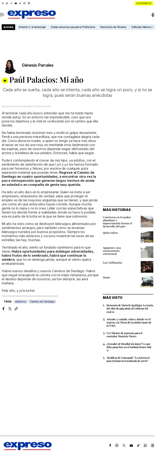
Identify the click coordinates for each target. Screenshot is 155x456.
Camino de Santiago (42, 301)
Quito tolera (110, 232)
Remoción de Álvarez (113, 27)
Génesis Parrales (38, 65)
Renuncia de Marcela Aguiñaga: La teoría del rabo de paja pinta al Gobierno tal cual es (130, 308)
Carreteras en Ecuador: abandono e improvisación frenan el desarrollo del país (117, 221)
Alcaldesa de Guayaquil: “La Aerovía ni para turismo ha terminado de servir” (128, 359)
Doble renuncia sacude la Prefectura (73, 27)
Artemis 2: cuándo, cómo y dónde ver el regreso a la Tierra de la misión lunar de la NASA (129, 322)
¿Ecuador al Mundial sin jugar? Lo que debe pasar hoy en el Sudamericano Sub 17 (129, 347)
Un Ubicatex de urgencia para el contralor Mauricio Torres (124, 334)
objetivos (20, 301)
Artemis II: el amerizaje (32, 27)
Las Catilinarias (112, 262)
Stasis (106, 277)
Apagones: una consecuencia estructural (112, 250)
